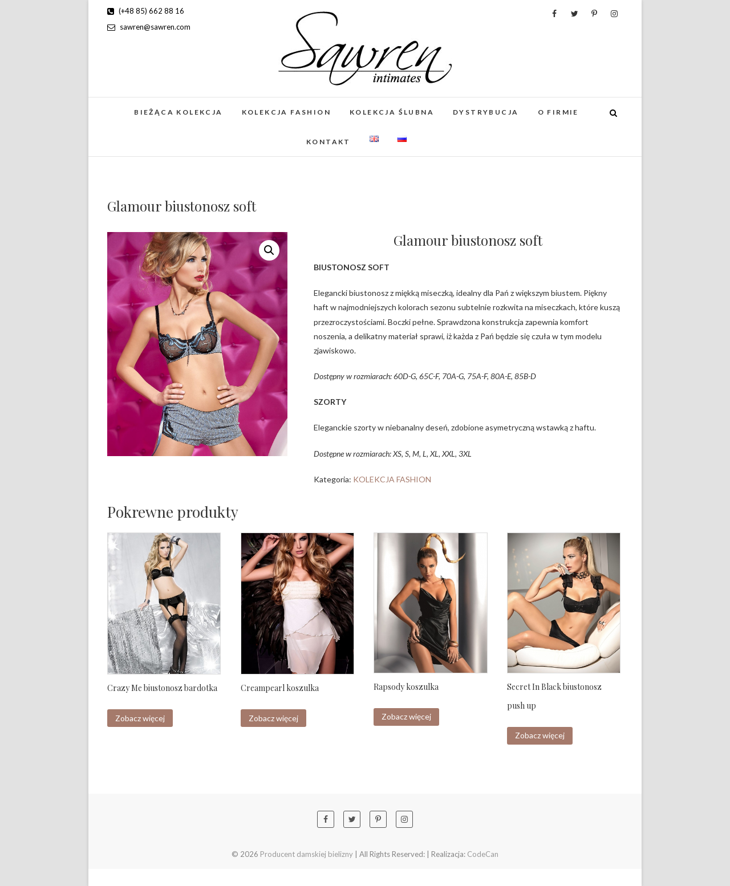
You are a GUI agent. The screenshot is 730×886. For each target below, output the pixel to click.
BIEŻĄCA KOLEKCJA (178, 112)
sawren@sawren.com (148, 26)
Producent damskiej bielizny (306, 854)
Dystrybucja (485, 112)
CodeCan (482, 854)
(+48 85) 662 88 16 (145, 10)
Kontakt (328, 141)
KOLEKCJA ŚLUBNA (392, 112)
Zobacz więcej (140, 718)
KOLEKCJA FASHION (286, 112)
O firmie (558, 112)
